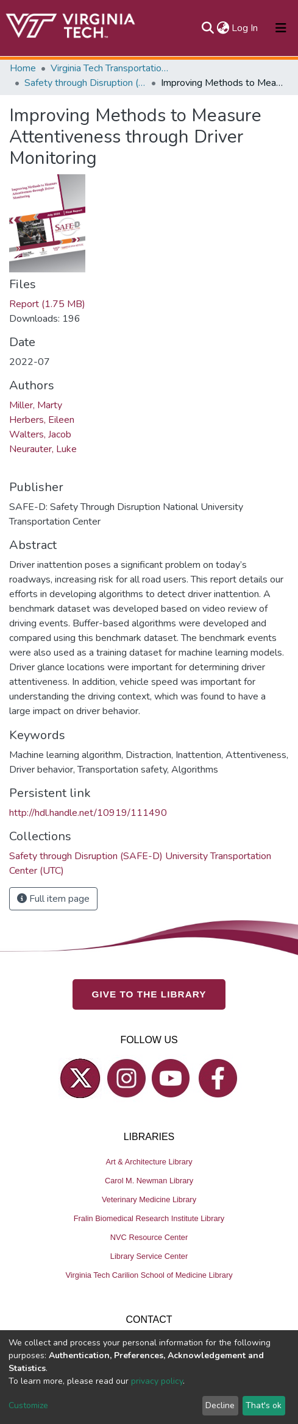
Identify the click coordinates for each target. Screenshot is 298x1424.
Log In (245, 28)
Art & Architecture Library (148, 1161)
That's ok (264, 1405)
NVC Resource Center (149, 1237)
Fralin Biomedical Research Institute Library (149, 1218)
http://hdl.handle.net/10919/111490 (88, 813)
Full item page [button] (53, 898)
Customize (28, 1405)
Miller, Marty (35, 405)
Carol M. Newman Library (149, 1180)
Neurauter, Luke (43, 449)
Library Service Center (149, 1256)
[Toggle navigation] (281, 28)
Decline (220, 1405)
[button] (222, 28)
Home (23, 68)
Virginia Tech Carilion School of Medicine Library (148, 1275)
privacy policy (157, 1381)
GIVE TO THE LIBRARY (149, 994)
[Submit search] (207, 28)
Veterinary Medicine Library (149, 1199)
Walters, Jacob (40, 434)
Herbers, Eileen (41, 420)
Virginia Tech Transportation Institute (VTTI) (111, 68)
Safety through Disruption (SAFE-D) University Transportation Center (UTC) (85, 83)
